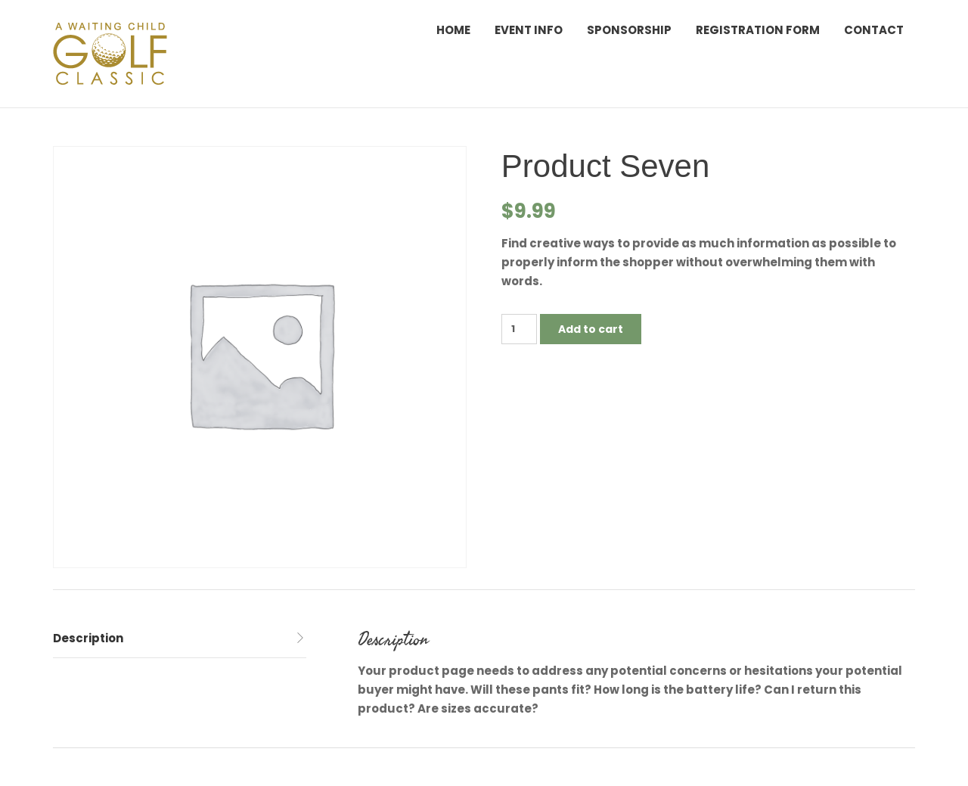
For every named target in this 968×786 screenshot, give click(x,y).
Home (453, 30)
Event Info (529, 30)
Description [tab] (88, 638)
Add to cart (590, 329)
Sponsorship (629, 30)
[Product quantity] (519, 329)
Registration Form (758, 30)
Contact (874, 30)
